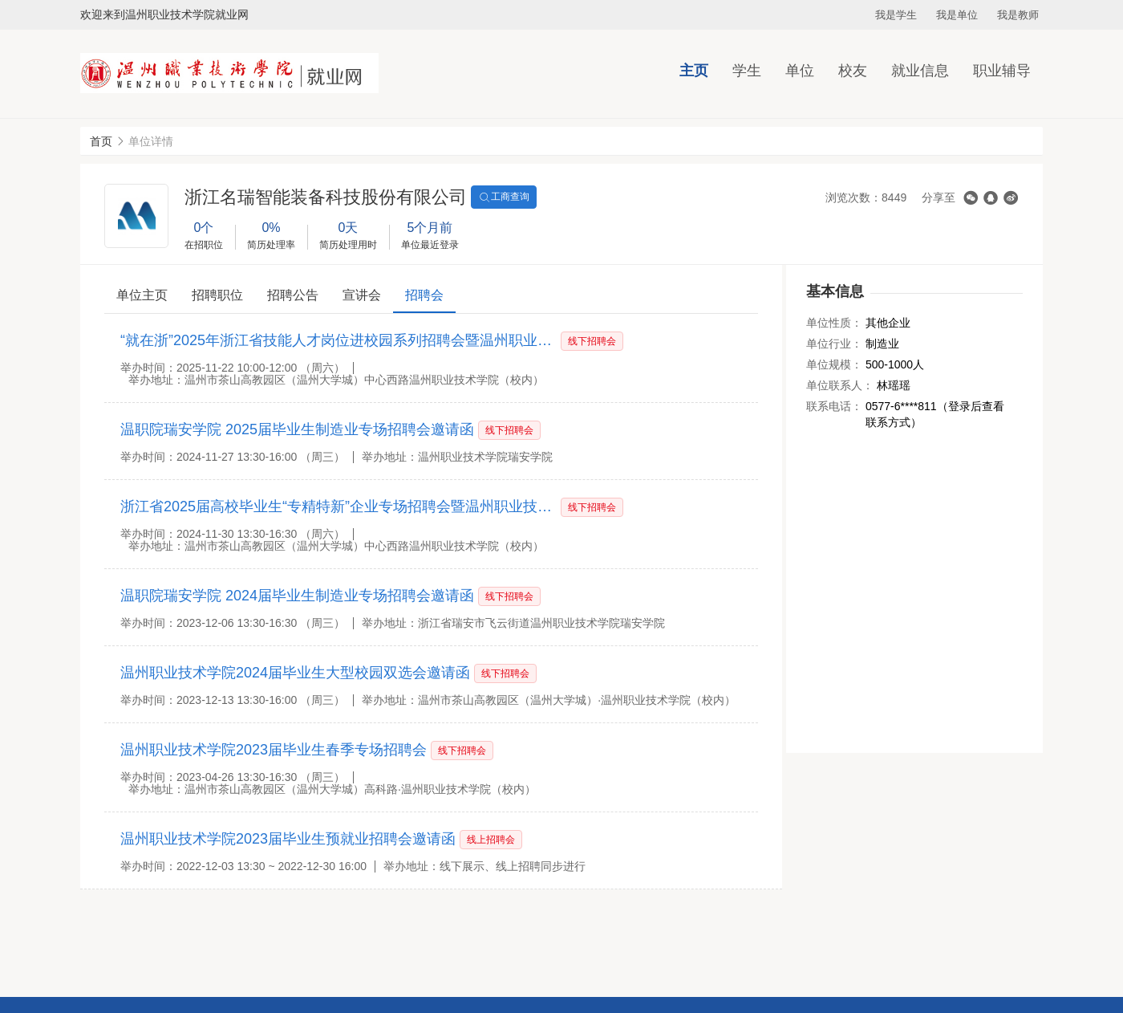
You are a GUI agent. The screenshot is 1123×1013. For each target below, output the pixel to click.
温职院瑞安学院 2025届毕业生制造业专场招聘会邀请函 (297, 429)
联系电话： (834, 406)
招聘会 (424, 295)
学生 (746, 71)
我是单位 (957, 15)
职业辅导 (1002, 71)
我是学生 (896, 15)
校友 (852, 71)
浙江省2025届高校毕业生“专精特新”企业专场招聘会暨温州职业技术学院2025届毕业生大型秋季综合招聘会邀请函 (338, 506)
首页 (101, 141)
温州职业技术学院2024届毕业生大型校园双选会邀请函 (295, 673)
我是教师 (1018, 15)
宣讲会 (362, 295)
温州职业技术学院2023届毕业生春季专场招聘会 (273, 750)
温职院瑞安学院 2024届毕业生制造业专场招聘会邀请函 (297, 596)
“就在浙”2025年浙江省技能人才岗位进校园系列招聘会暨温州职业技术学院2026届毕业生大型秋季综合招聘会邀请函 (338, 340)
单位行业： (834, 343)
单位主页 (142, 295)
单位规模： (834, 364)
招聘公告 (292, 295)
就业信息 (920, 71)
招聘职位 (217, 295)
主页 (693, 71)
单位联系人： (840, 385)
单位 (799, 71)
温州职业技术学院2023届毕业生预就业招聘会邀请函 (288, 839)
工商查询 (503, 197)
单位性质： (834, 322)
